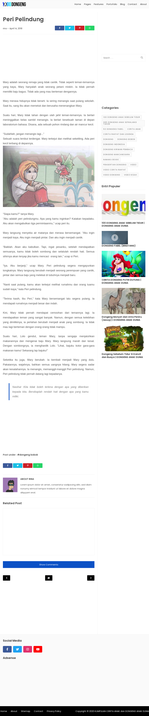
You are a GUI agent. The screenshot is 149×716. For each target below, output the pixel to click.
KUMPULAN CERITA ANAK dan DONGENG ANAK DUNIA (122, 711)
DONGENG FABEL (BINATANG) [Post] (119, 245)
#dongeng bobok (27, 454)
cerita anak (134, 129)
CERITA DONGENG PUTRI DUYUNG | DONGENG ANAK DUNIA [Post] (121, 281)
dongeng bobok (126, 139)
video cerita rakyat (114, 170)
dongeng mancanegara (116, 154)
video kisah (130, 175)
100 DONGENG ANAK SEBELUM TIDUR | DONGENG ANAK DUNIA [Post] (123, 225)
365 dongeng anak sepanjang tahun (120, 123)
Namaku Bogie (111, 159)
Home (3, 711)
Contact (38, 711)
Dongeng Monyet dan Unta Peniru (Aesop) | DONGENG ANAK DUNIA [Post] (122, 319)
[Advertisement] (48, 58)
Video (133, 164)
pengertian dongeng (114, 164)
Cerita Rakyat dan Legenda (118, 134)
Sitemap (25, 711)
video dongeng (111, 175)
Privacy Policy (54, 711)
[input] (123, 57)
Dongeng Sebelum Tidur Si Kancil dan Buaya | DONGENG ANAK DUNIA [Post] (122, 356)
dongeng (108, 139)
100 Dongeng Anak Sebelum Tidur (121, 117)
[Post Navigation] (48, 577)
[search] (141, 57)
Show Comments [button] (48, 564)
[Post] (123, 208)
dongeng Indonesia (114, 144)
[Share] (59, 28)
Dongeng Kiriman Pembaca (118, 149)
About (14, 711)
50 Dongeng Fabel (113, 129)
